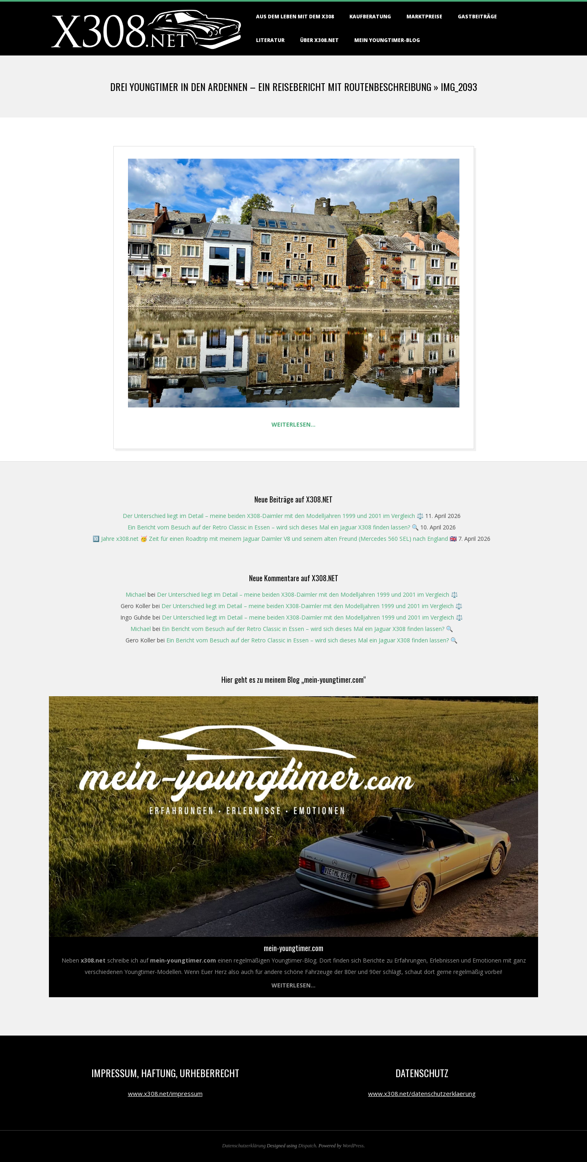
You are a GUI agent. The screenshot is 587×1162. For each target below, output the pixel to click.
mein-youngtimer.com (293, 948)
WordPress (353, 1146)
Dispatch (307, 1146)
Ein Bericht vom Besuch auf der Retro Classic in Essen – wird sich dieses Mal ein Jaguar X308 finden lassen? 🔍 (273, 527)
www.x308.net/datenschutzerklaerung (422, 1093)
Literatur (270, 40)
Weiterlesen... (293, 985)
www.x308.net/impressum (165, 1093)
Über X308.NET (319, 40)
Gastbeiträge (477, 16)
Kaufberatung (370, 16)
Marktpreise (424, 16)
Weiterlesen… (293, 424)
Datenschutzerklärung (244, 1146)
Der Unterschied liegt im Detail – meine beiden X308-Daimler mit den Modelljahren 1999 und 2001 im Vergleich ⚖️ (273, 516)
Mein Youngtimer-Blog (387, 40)
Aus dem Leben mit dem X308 (295, 16)
